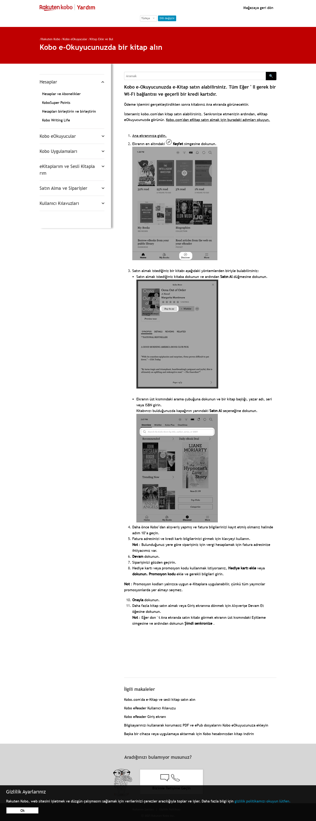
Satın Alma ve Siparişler (63, 188)
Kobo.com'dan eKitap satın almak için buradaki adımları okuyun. (218, 119)
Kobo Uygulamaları (58, 151)
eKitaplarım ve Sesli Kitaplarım (67, 170)
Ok (22, 810)
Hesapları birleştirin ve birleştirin (69, 111)
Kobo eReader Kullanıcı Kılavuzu (150, 708)
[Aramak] (195, 76)
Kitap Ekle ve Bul (101, 39)
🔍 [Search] (271, 76)
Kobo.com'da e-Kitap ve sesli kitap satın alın (159, 699)
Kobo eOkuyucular (75, 39)
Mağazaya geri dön (257, 7)
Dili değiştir (167, 18)
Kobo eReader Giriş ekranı (145, 716)
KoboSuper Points (56, 102)
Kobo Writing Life (56, 120)
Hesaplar (48, 82)
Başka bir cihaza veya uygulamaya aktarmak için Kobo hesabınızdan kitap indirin (189, 733)
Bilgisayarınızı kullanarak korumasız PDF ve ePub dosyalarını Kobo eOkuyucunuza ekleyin (196, 725)
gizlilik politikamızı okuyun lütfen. (263, 801)
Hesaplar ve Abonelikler (61, 93)
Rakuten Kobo (50, 39)
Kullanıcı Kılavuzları (59, 203)
